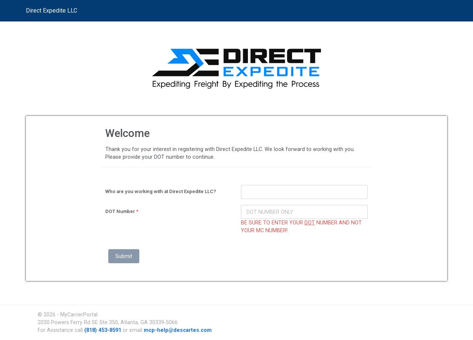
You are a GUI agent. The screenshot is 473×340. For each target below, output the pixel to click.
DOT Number (121, 211)
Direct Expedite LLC (51, 10)
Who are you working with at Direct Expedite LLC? (160, 191)
